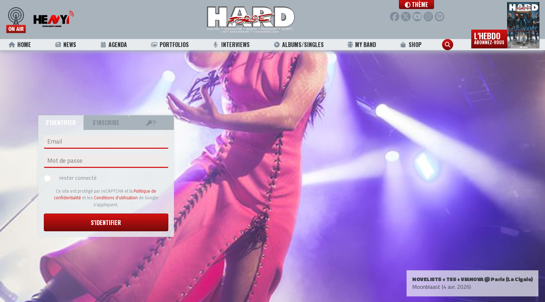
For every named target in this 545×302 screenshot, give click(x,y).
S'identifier (106, 222)
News (65, 44)
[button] (416, 4)
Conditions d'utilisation (116, 197)
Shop (411, 44)
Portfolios (170, 44)
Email (54, 141)
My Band (361, 44)
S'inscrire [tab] (106, 122)
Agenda (113, 44)
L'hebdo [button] (489, 38)
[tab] (151, 122)
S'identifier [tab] (61, 122)
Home (19, 44)
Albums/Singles (298, 44)
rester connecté (70, 177)
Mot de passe (64, 160)
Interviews (231, 44)
